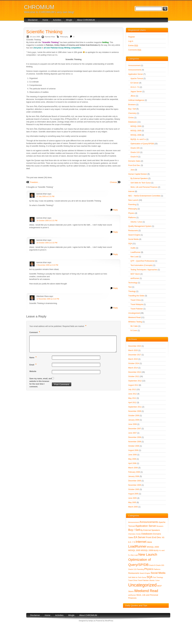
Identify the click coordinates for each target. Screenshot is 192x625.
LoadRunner (135, 252)
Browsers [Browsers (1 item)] (160, 526)
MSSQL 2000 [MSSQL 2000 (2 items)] (153, 547)
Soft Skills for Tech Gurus (140, 183)
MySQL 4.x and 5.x (138, 139)
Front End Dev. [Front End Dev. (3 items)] (153, 537)
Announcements (134, 70)
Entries (133, 45)
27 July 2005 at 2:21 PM (45, 196)
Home (45, 20)
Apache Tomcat (136, 78)
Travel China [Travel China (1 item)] (132, 580)
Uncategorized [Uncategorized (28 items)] (142, 584)
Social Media (133, 239)
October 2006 (133, 446)
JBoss (132, 96)
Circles (131, 118)
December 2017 (134, 355)
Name (33, 357)
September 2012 (135, 381)
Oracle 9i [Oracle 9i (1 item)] (152, 565)
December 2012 (134, 372)
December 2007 (134, 429)
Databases (132, 122)
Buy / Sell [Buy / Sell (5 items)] (134, 529)
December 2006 (134, 437)
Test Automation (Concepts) (141, 265)
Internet (131, 191)
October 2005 (133, 489)
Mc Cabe (134, 326)
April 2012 (132, 402)
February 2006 (134, 472)
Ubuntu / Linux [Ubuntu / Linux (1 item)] (154, 580)
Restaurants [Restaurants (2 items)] (133, 573)
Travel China (135, 300)
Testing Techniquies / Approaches (143, 270)
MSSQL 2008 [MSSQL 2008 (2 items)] (147, 550)
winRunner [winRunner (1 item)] (132, 595)
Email (33, 364)
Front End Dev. (134, 165)
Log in (130, 41)
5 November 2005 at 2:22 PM (47, 265)
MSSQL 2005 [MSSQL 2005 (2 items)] (134, 550)
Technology (132, 283)
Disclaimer (33, 20)
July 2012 (132, 389)
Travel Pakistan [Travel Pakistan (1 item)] (143, 580)
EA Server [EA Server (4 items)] (139, 537)
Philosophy (64, 37)
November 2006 (134, 442)
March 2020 (133, 350)
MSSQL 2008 (135, 135)
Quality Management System (139, 226)
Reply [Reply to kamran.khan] (115, 210)
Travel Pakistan (136, 309)
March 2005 (133, 507)
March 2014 (133, 368)
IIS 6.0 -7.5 (134, 87)
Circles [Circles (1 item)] (138, 534)
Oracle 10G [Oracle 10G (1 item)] (160, 565)
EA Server (134, 83)
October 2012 (133, 376)
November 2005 (134, 485)
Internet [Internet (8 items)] (141, 541)
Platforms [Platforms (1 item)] (157, 569)
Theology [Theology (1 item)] (159, 577)
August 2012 (133, 385)
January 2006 (133, 476)
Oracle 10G (135, 148)
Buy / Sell (132, 109)
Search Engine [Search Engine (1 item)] (145, 573)
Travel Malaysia (136, 304)
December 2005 (134, 481)
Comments (134, 50)
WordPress (109, 621)
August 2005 (133, 494)
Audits (132, 248)
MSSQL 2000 (135, 126)
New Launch (133, 200)
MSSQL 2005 (135, 131)
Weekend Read (134, 317)
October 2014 (133, 363)
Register (131, 37)
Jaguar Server (136, 91)
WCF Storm (135, 274)
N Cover (133, 330)
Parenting (132, 204)
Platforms (132, 217)
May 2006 (132, 459)
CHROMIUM (39, 7)
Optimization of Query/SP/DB (142, 144)
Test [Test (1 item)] (154, 577)
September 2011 (135, 407)
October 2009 (133, 416)
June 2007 (132, 433)
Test (130, 287)
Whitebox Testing (135, 322)
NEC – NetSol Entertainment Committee (144, 196)
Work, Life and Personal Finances (144, 187)
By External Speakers (139, 178)
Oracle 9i (134, 157)
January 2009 (133, 420)
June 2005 (132, 498)
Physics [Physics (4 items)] (148, 569)
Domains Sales (134, 161)
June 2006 (132, 455)
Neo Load (134, 257)
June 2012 (132, 394)
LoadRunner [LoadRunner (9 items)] (137, 546)
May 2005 (132, 502)
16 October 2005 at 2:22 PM (46, 243)
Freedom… (35, 182)
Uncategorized (134, 313)
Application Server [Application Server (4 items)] (145, 525)
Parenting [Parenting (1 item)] (140, 569)
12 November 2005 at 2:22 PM (47, 299)
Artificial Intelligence (136, 100)
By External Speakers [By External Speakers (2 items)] (150, 530)
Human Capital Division (137, 174)
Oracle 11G (135, 152)
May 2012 (132, 398)
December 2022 (134, 346)
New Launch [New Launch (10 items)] (147, 554)
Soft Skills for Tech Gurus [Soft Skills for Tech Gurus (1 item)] (137, 577)
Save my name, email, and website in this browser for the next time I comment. (40, 383)
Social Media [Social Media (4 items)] (158, 573)
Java (132, 170)
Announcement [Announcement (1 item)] (133, 522)
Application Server (135, 74)
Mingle (69, 20)
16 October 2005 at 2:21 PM (46, 220)
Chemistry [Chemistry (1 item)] (131, 534)
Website (32, 371)
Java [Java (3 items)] (149, 542)
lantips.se (91, 621)
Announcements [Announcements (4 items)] (149, 522)
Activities (57, 20)
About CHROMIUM (86, 20)
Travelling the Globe (136, 296)
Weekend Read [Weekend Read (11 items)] (146, 591)
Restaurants (133, 231)
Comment (35, 332)
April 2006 (132, 463)
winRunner (134, 278)
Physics (131, 213)
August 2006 (133, 450)
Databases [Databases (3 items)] (146, 533)
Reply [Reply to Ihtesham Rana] (115, 308)
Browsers (132, 105)
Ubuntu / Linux (136, 222)
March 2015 (133, 359)
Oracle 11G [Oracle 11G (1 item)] (132, 569)
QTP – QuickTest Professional (142, 261)
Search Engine (134, 235)
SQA (130, 244)
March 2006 (133, 468)
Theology (132, 291)
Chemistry (132, 113)
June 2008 (132, 424)
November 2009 (134, 411)
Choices (113, 182)
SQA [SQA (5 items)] (150, 577)
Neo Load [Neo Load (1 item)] (134, 555)
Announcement (134, 65)
